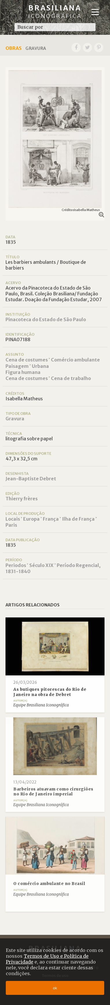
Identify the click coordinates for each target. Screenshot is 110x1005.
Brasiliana (55, 11)
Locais (13, 519)
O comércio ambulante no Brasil (49, 883)
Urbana (40, 366)
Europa (31, 519)
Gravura (15, 418)
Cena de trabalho (71, 378)
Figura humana (23, 372)
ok (55, 988)
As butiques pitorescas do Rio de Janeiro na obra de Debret (49, 692)
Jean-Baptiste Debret (31, 478)
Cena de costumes (27, 360)
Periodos (16, 565)
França (51, 519)
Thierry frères (22, 498)
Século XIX (41, 565)
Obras (14, 48)
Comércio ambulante (75, 360)
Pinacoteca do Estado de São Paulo (46, 319)
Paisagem (17, 366)
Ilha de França (78, 519)
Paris (11, 525)
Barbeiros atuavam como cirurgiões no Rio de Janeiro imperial (53, 792)
